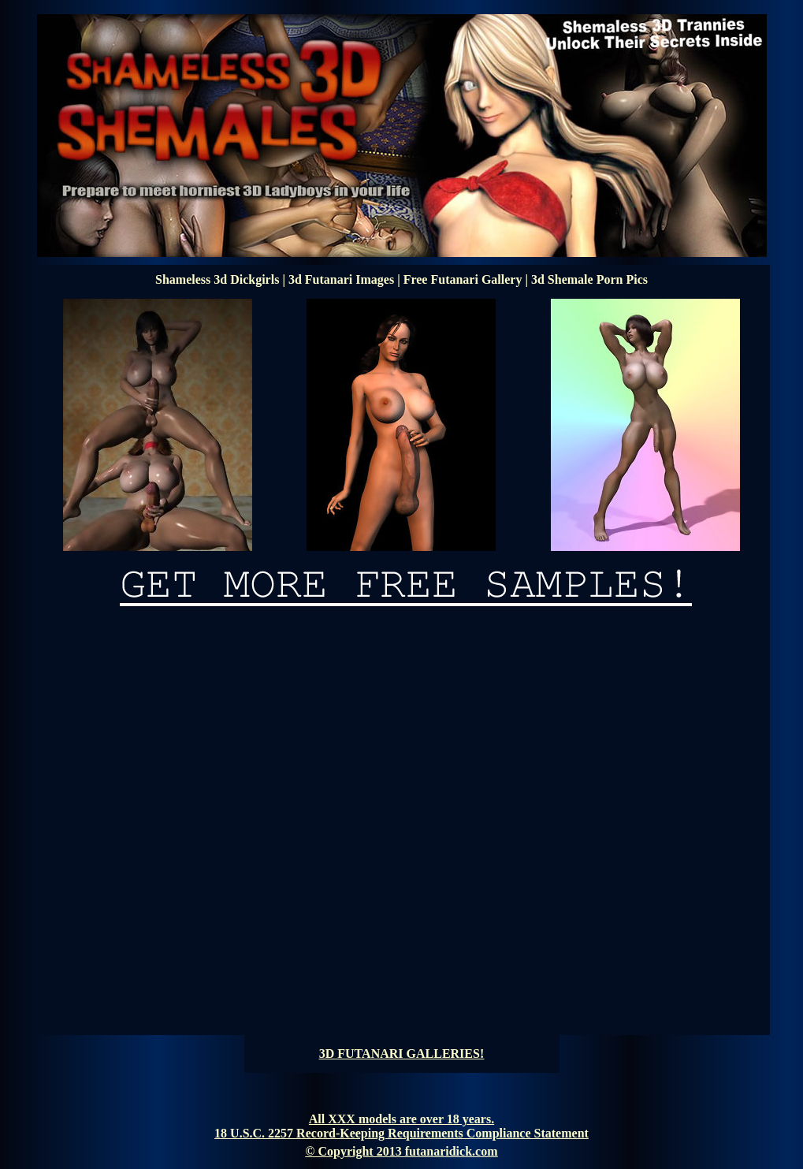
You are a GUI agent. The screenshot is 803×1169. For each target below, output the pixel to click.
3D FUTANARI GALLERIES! (402, 1053)
